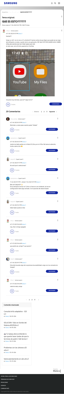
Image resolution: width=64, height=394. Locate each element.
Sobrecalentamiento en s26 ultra (16, 359)
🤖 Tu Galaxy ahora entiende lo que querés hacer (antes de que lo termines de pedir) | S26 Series (16, 336)
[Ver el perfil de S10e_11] (8, 31)
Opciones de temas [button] (59, 16)
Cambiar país (5, 388)
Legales (3, 385)
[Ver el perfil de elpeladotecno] (14, 138)
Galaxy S (20, 33)
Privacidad (4, 382)
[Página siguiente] (53, 111)
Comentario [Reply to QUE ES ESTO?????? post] (55, 104)
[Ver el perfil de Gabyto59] (12, 159)
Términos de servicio (7, 379)
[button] (59, 30)
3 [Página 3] (46, 111)
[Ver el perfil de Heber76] (12, 259)
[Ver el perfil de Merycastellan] (14, 119)
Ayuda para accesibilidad (9, 376)
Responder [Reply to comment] (52, 129)
